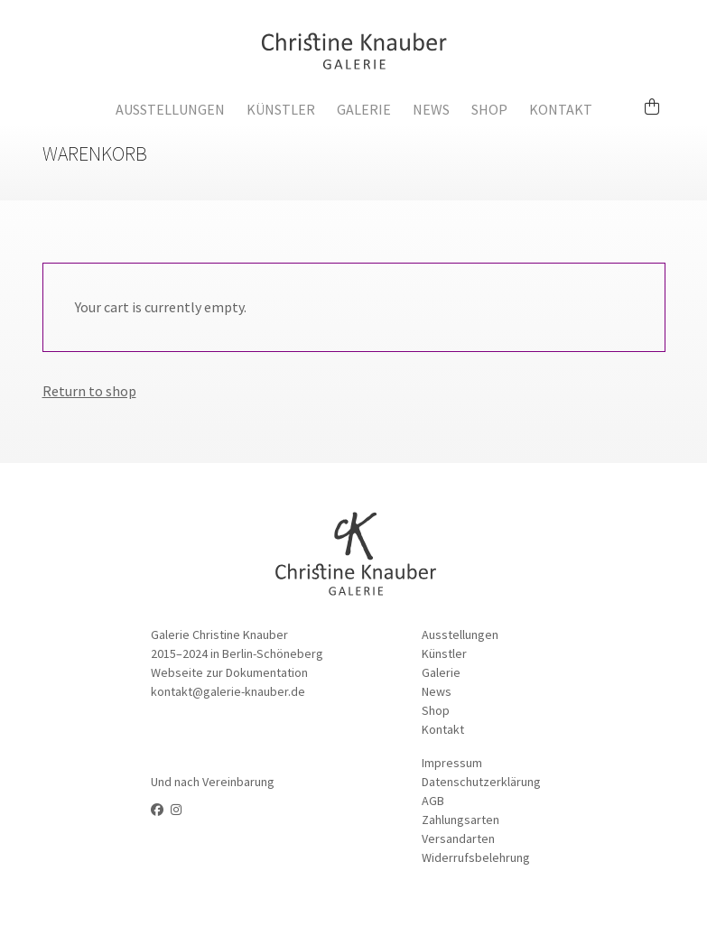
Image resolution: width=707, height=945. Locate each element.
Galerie (364, 109)
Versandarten (458, 838)
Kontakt (560, 109)
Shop (489, 109)
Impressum (452, 763)
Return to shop (89, 391)
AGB (433, 800)
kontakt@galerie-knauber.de (228, 691)
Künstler (281, 109)
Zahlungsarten (460, 819)
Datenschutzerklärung (481, 782)
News (431, 109)
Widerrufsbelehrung (476, 857)
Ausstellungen (170, 109)
